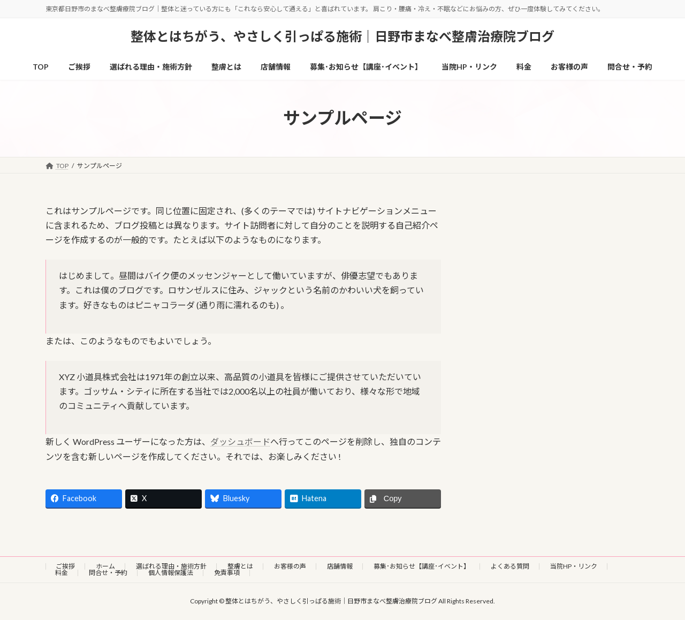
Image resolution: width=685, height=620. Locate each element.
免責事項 (227, 573)
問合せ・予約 (108, 573)
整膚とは (240, 566)
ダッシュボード (240, 441)
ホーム (105, 566)
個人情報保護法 (170, 573)
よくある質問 (510, 566)
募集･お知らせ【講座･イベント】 (422, 566)
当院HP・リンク (573, 566)
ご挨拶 (65, 566)
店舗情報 (340, 566)
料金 (61, 573)
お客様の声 (290, 566)
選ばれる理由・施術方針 (171, 566)
